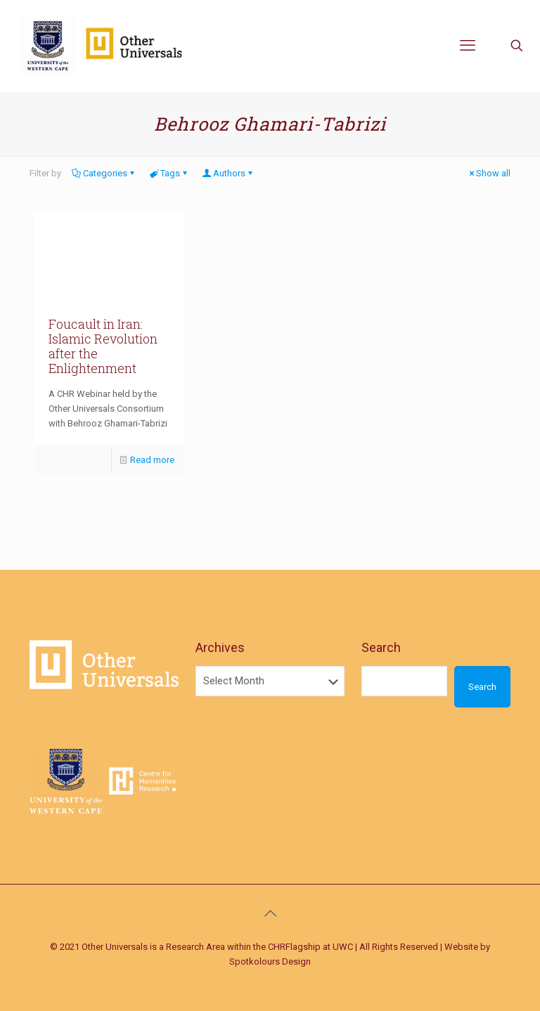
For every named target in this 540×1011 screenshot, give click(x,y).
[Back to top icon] (270, 913)
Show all (488, 173)
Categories (104, 173)
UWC (343, 946)
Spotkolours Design (270, 961)
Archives (220, 647)
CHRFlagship (294, 946)
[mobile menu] (468, 46)
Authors (228, 173)
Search (381, 647)
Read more (152, 460)
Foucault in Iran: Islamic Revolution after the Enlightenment (103, 346)
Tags (169, 173)
